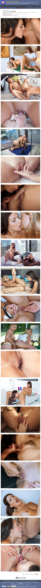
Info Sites (23, 6)
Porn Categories (30, 6)
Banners (24, 580)
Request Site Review (6, 580)
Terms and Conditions (14, 580)
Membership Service (29, 580)
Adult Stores (18, 6)
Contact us (20, 580)
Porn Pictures (37, 6)
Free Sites (12, 6)
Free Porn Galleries (20, 7)
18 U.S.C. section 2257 (26, 584)
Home (3, 6)
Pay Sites (7, 6)
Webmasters (36, 580)
